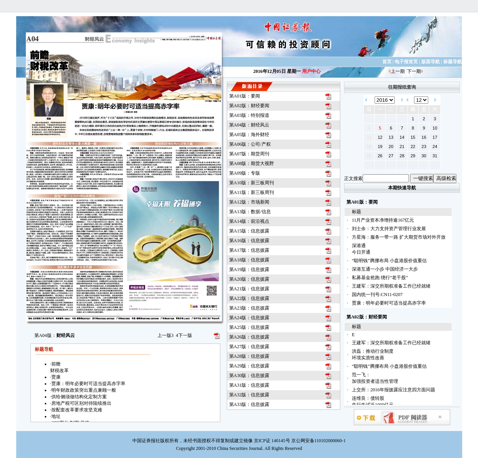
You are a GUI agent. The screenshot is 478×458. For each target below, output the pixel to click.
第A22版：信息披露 (249, 298)
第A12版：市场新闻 (249, 202)
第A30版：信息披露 (249, 375)
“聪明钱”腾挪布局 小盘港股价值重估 (389, 260)
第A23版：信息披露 (249, 308)
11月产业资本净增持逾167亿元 (383, 220)
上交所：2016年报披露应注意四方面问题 (393, 389)
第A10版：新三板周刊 (251, 182)
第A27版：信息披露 (249, 346)
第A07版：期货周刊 (249, 154)
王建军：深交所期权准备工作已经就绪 (391, 286)
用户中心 (311, 71)
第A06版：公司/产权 (250, 144)
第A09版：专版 (244, 173)
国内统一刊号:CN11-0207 (377, 294)
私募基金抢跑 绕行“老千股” (380, 277)
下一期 (414, 71)
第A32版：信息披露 (249, 394)
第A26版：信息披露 (249, 337)
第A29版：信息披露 (249, 366)
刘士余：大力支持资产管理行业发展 (389, 228)
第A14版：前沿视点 (249, 221)
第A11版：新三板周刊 (251, 192)
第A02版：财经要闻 (249, 105)
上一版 (165, 335)
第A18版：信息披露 (249, 260)
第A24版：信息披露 (249, 317)
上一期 (398, 71)
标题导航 (452, 61)
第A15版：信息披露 (249, 231)
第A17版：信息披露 (249, 250)
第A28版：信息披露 (249, 356)
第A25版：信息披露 (249, 327)
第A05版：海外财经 (249, 134)
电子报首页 (406, 61)
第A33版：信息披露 (249, 404)
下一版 (184, 335)
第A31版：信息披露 (249, 385)
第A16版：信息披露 (249, 240)
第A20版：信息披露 (249, 279)
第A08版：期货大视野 (251, 163)
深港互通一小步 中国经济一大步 (385, 269)
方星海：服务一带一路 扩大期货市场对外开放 (399, 237)
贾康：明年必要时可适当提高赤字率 (389, 303)
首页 (387, 61)
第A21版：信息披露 (249, 288)
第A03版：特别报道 (249, 115)
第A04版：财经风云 (249, 125)
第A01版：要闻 (244, 96)
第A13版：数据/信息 (250, 211)
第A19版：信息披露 (249, 269)
